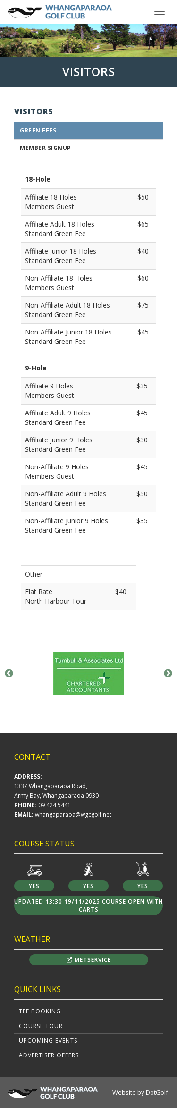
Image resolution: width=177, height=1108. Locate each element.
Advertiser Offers (49, 1055)
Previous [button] (9, 673)
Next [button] (168, 673)
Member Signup (45, 148)
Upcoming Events (48, 1041)
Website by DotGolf (140, 1092)
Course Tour (41, 1026)
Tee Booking (40, 1011)
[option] (88, 40)
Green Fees (38, 130)
